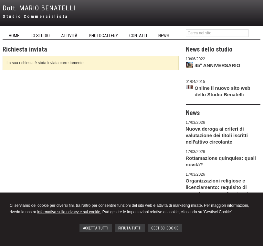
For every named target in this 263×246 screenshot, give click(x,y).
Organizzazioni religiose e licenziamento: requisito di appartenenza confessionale (218, 187)
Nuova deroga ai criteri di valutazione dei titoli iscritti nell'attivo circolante (217, 135)
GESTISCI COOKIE (164, 228)
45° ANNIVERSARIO (217, 65)
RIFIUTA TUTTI (130, 228)
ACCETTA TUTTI (95, 228)
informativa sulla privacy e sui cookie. (69, 212)
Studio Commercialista (35, 16)
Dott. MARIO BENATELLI (39, 8)
